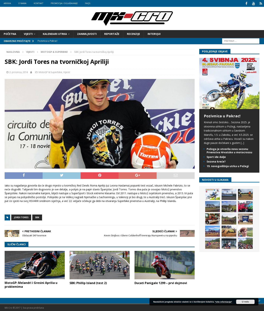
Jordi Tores (21, 217)
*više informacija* (223, 302)
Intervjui (154, 33)
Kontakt (38, 3)
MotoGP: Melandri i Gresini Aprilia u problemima (31, 284)
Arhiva (7, 3)
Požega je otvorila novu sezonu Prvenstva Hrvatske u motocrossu (229, 150)
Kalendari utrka (55, 33)
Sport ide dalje (216, 156)
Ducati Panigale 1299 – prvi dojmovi (160, 283)
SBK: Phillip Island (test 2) (88, 283)
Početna (10, 33)
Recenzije (133, 33)
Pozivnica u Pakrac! (222, 115)
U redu (245, 301)
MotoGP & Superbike (50, 71)
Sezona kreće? (216, 161)
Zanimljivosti (87, 33)
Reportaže (111, 33)
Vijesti (28, 33)
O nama (22, 3)
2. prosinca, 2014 (18, 71)
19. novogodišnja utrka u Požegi (228, 165)
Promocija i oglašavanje (64, 3)
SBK (37, 217)
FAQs (87, 3)
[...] (242, 142)
